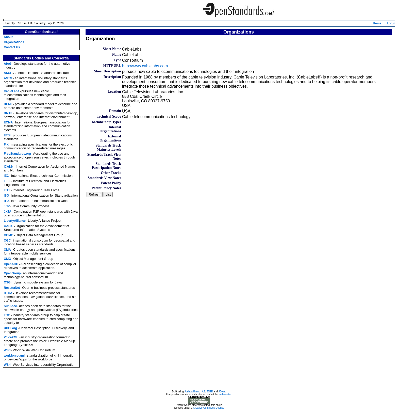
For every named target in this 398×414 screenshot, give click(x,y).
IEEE (7, 181)
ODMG (8, 235)
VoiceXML (11, 337)
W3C (7, 350)
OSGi (7, 282)
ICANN (8, 166)
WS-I (7, 365)
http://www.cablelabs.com (145, 66)
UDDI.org (10, 328)
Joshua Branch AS (194, 392)
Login (391, 23)
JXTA (7, 211)
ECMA (8, 122)
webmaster (225, 395)
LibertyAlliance (15, 220)
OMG (7, 259)
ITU (6, 201)
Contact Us (12, 47)
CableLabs (11, 91)
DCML (8, 104)
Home (377, 23)
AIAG (7, 64)
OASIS (8, 226)
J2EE (210, 392)
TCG (7, 315)
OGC (7, 240)
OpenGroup (12, 273)
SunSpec (10, 306)
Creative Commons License (208, 408)
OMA (7, 249)
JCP (7, 206)
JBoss (221, 392)
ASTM (8, 78)
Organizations (14, 42)
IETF (7, 190)
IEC (6, 176)
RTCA (8, 293)
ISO (6, 195)
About (8, 37)
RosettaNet (12, 288)
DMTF (8, 113)
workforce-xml (14, 355)
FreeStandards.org (17, 153)
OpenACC (11, 264)
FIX (6, 144)
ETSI (7, 135)
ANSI (7, 73)
